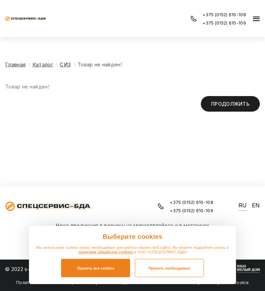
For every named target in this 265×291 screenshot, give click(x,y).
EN (256, 205)
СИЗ (65, 64)
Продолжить (230, 104)
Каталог (42, 64)
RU (242, 205)
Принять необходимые (169, 268)
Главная (15, 64)
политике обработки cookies (106, 252)
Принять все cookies (96, 268)
